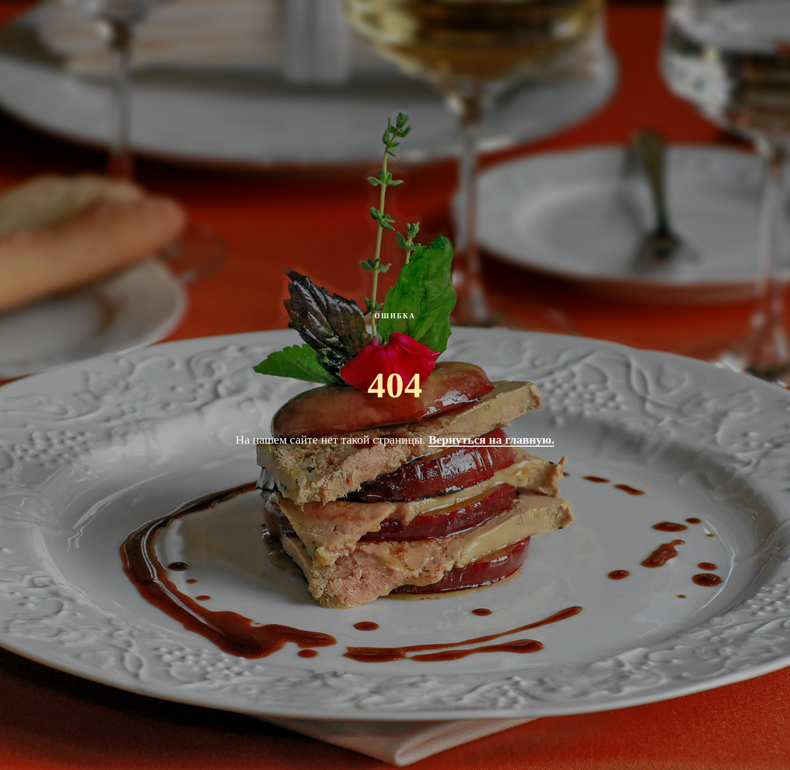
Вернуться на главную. (491, 439)
